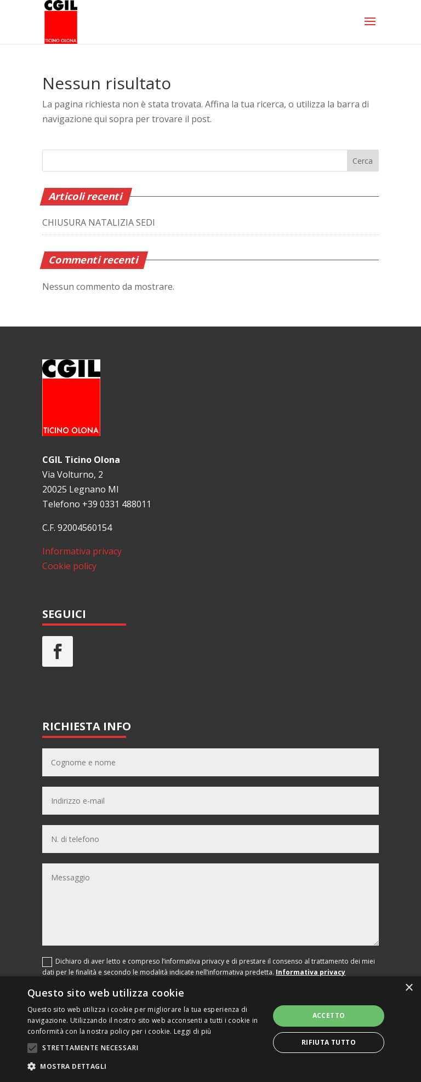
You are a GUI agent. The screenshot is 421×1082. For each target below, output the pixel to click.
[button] (144, 1066)
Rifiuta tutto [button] (328, 1042)
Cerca (362, 161)
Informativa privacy (82, 551)
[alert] (210, 1029)
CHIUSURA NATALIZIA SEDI (98, 222)
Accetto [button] (328, 1015)
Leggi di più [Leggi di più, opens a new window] (193, 1031)
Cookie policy (69, 566)
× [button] (409, 988)
